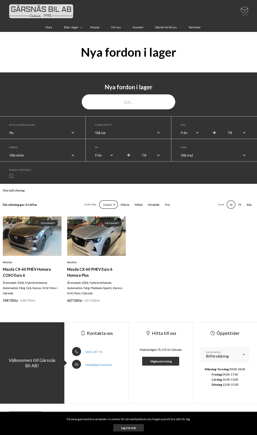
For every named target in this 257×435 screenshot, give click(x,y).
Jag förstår (128, 428)
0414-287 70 (87, 352)
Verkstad (194, 27)
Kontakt (138, 27)
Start (49, 27)
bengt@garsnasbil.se (92, 364)
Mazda (94, 27)
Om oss (116, 27)
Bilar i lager (71, 27)
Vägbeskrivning (161, 361)
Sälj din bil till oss (166, 27)
